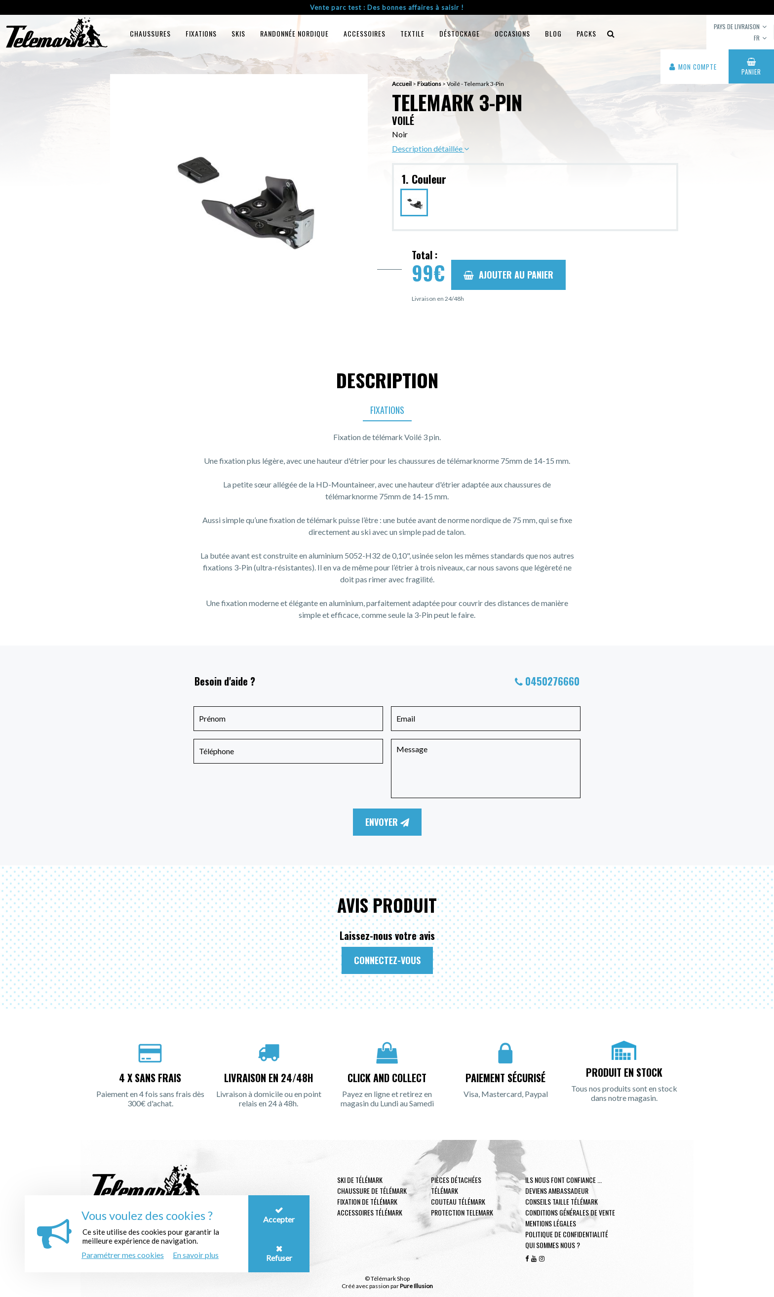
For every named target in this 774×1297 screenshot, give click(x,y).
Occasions (512, 33)
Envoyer (387, 821)
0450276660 (552, 681)
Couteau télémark (458, 1201)
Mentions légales (550, 1223)
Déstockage (459, 33)
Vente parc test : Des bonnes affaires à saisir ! (387, 7)
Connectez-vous (387, 960)
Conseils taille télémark (561, 1201)
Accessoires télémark (369, 1212)
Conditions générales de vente (570, 1212)
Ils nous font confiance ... (563, 1180)
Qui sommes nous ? (552, 1245)
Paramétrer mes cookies (122, 1254)
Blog (553, 33)
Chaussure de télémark (372, 1190)
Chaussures (150, 33)
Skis (238, 33)
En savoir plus (196, 1254)
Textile (412, 33)
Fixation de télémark (367, 1201)
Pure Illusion (416, 1286)
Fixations (201, 33)
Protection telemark (462, 1212)
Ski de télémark (360, 1180)
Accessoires (365, 33)
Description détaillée (430, 148)
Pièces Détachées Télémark (456, 1185)
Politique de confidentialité (566, 1234)
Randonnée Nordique (294, 33)
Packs (586, 33)
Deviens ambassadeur (556, 1190)
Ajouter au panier (508, 274)
